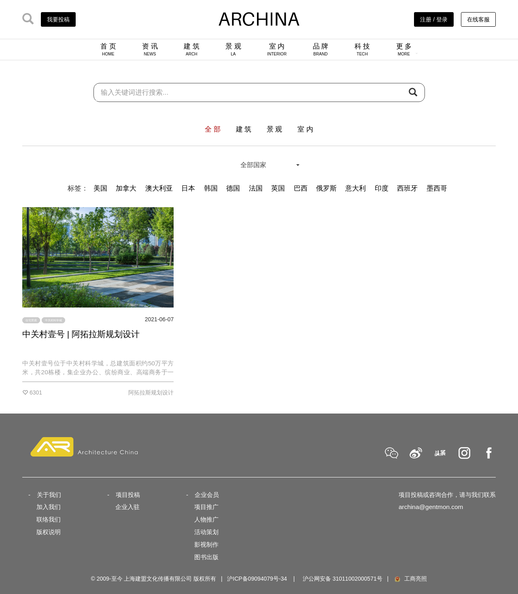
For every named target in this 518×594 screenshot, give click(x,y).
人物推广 (206, 519)
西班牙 (407, 188)
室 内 (277, 49)
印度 (381, 188)
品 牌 (321, 49)
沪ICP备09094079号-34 (257, 578)
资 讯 (150, 49)
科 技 (362, 49)
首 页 (108, 49)
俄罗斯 (326, 188)
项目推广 (206, 506)
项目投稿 (128, 494)
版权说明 (48, 531)
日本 (188, 188)
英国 (278, 188)
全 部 (213, 129)
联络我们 (48, 519)
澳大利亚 (159, 188)
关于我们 (49, 494)
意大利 (355, 188)
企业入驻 (127, 506)
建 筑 (192, 49)
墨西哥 (437, 188)
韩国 (211, 188)
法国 (256, 188)
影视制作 (206, 544)
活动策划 (206, 531)
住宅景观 (31, 320)
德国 (233, 188)
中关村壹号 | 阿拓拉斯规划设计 (81, 334)
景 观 (233, 49)
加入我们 (48, 506)
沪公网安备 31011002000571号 (342, 578)
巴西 (301, 188)
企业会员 (207, 494)
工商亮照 (410, 578)
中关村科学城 (53, 320)
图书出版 (206, 557)
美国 (100, 188)
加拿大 (126, 188)
